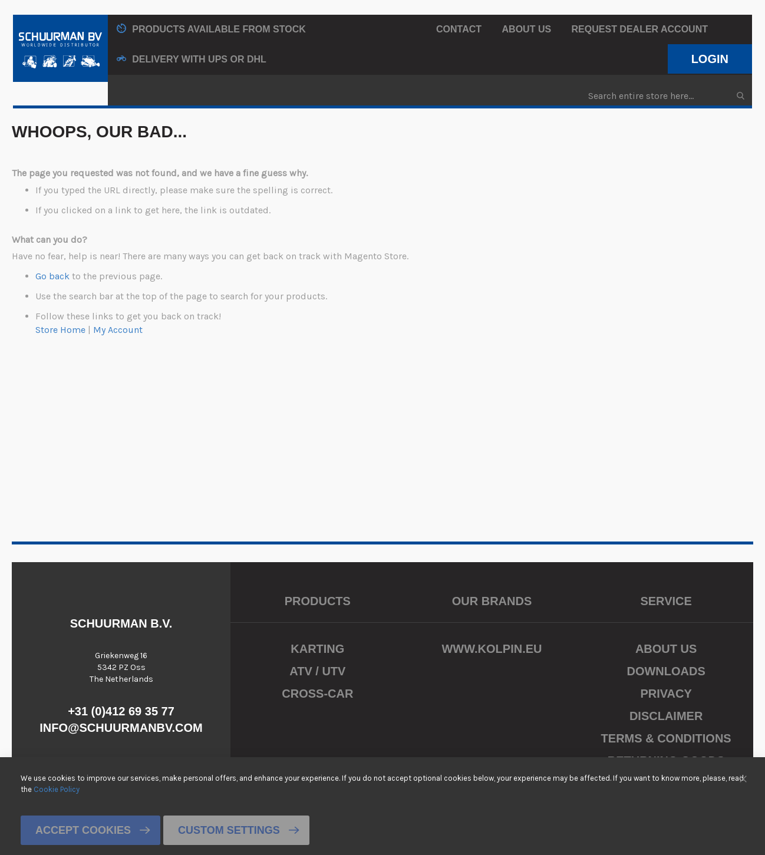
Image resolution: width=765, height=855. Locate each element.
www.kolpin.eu (491, 648)
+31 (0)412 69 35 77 (121, 711)
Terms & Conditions (666, 738)
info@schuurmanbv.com (121, 727)
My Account (118, 329)
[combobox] (665, 96)
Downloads (665, 671)
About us (527, 29)
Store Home (60, 329)
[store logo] (60, 48)
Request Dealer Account (640, 29)
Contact (459, 29)
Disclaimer (666, 715)
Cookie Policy (57, 788)
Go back (52, 276)
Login (709, 58)
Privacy (665, 693)
